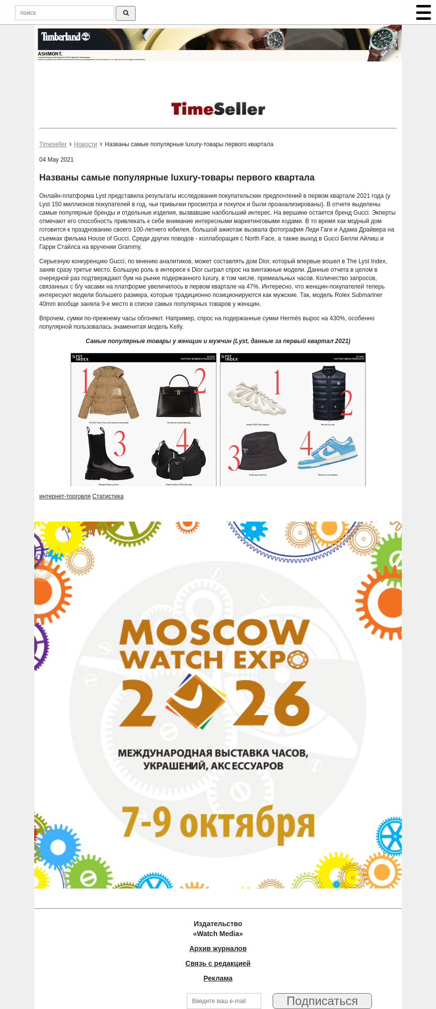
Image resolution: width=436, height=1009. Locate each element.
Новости (85, 144)
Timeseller (53, 144)
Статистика (108, 496)
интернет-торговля (65, 496)
